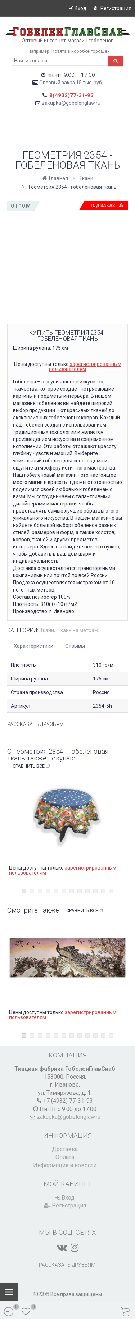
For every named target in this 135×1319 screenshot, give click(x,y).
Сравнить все (31, 766)
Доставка (65, 1149)
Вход (77, 8)
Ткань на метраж (78, 630)
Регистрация (112, 8)
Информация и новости (64, 1165)
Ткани (86, 178)
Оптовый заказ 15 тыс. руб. (71, 82)
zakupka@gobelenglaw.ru (71, 103)
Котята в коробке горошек (80, 51)
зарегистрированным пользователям (85, 366)
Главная (55, 178)
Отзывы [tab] (75, 646)
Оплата (64, 1157)
